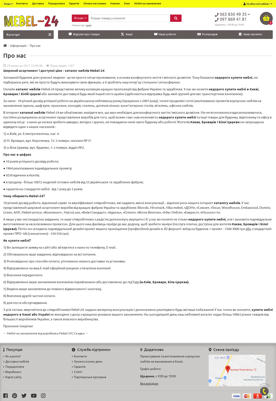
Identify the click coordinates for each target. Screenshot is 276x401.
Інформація (18, 45)
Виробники (12, 372)
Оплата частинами (94, 3)
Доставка (38, 3)
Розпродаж (207, 34)
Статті (77, 372)
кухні (88, 25)
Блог (127, 3)
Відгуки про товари (84, 34)
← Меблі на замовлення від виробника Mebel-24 (37, 333)
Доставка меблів (16, 361)
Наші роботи (165, 34)
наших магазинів (41, 127)
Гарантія (74, 3)
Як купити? (12, 356)
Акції (127, 34)
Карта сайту (12, 377)
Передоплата (56, 3)
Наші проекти (250, 34)
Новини (115, 3)
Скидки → (81, 333)
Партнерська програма (89, 377)
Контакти (22, 3)
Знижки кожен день (87, 361)
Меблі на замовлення (147, 3)
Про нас (35, 45)
